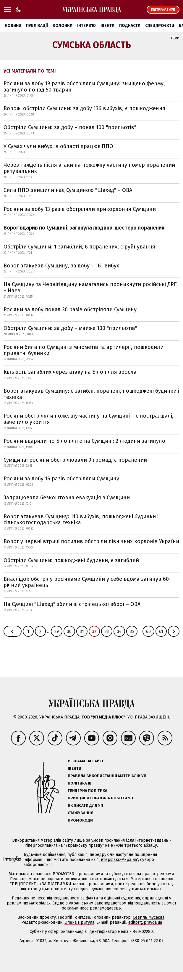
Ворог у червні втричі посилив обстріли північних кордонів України (91, 541)
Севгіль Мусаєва (148, 917)
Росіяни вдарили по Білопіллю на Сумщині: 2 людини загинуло (84, 441)
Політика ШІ (80, 783)
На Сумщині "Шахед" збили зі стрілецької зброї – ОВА (72, 604)
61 (161, 631)
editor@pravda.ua (145, 922)
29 (56, 631)
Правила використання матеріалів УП (107, 776)
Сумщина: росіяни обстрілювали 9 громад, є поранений (75, 460)
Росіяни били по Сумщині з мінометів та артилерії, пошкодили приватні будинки (83, 350)
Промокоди (80, 820)
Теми (175, 38)
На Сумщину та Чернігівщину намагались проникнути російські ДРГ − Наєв (90, 287)
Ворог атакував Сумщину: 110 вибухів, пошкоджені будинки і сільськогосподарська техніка (81, 519)
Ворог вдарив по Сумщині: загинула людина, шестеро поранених (84, 227)
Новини (13, 25)
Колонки (62, 25)
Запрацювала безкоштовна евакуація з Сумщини (67, 497)
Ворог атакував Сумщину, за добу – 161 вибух (61, 265)
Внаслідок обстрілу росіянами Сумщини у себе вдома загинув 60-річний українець (87, 582)
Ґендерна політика (87, 790)
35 (132, 631)
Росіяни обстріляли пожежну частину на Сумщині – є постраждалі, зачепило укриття (89, 419)
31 (82, 631)
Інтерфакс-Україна (118, 859)
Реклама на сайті (85, 761)
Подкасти (129, 25)
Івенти (107, 25)
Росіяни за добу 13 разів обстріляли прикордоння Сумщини (80, 209)
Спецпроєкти (159, 25)
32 (94, 631)
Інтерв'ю (86, 25)
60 (148, 631)
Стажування (80, 813)
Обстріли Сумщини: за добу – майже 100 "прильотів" (70, 328)
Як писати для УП (85, 805)
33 (107, 631)
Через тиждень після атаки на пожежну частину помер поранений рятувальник (89, 168)
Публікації (37, 25)
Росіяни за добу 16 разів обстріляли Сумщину (61, 478)
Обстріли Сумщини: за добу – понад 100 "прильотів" (70, 127)
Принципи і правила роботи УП (100, 798)
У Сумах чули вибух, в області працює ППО (58, 146)
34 (119, 631)
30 (69, 631)
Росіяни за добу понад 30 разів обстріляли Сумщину (70, 309)
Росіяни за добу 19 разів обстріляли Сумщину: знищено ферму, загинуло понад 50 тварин (84, 86)
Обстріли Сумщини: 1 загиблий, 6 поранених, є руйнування (79, 246)
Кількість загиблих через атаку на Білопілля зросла (70, 372)
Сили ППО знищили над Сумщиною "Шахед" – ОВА (68, 190)
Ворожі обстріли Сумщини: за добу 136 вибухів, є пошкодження (84, 108)
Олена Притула (79, 922)
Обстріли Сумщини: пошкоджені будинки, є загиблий (71, 560)
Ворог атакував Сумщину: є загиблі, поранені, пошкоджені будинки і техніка (91, 394)
